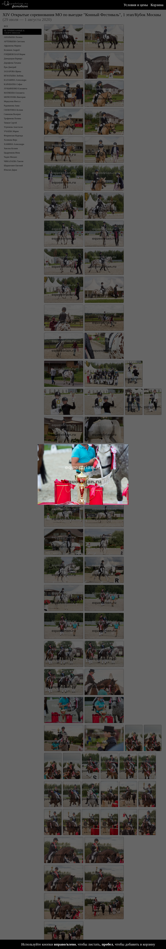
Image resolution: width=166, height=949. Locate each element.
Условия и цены (136, 5)
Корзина (157, 5)
